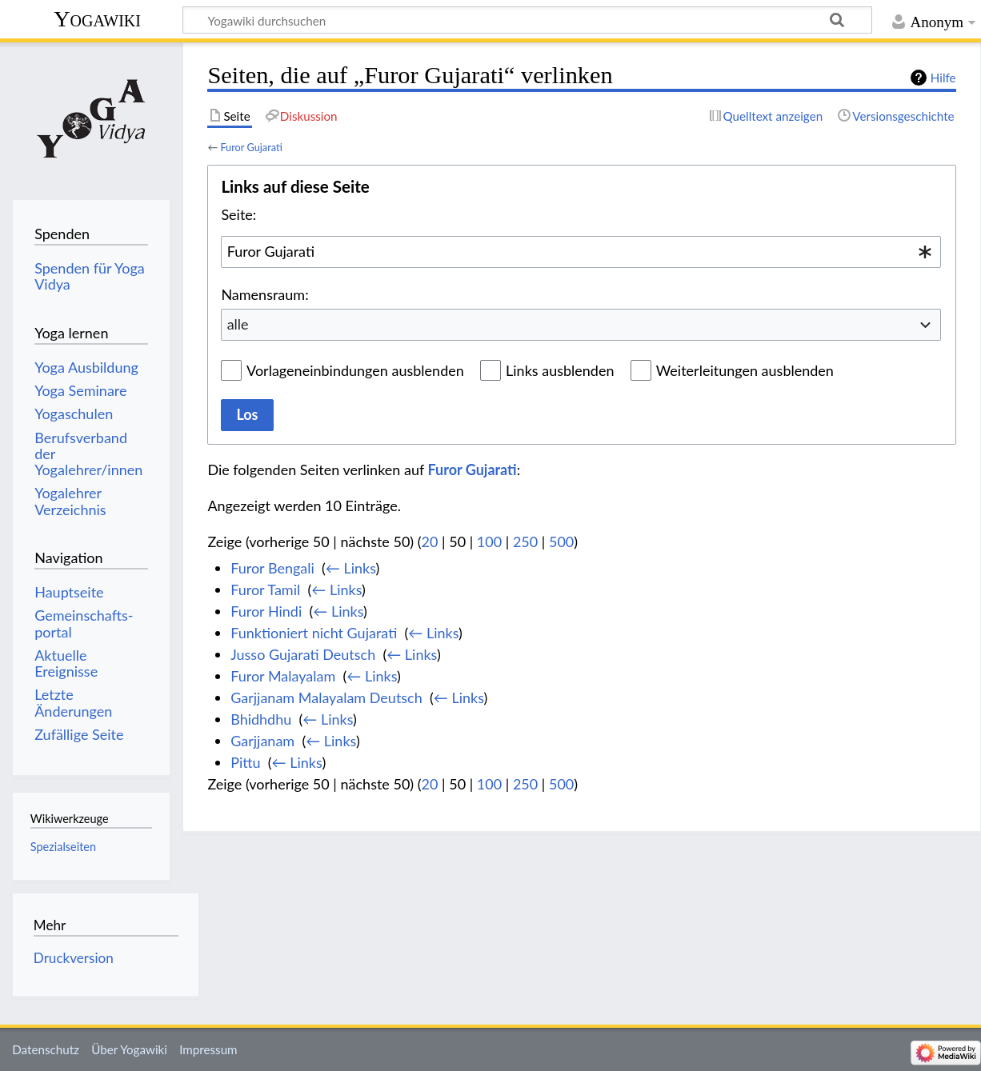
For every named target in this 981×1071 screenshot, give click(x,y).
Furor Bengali (272, 568)
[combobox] (581, 252)
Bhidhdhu (260, 719)
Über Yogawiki (129, 1049)
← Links (351, 568)
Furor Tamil (265, 589)
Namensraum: (264, 294)
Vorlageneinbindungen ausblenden (355, 370)
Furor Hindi (266, 611)
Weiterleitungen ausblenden (745, 370)
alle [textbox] (238, 324)
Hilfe (943, 77)
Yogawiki (97, 18)
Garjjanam (262, 740)
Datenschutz (45, 1049)
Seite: (238, 214)
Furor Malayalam (282, 676)
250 (525, 541)
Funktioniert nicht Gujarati (313, 632)
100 (489, 541)
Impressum (208, 1049)
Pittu (245, 762)
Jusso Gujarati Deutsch (302, 654)
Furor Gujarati (251, 147)
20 (430, 541)
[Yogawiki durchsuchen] (527, 20)
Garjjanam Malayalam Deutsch (326, 697)
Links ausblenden (560, 370)
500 (561, 541)
